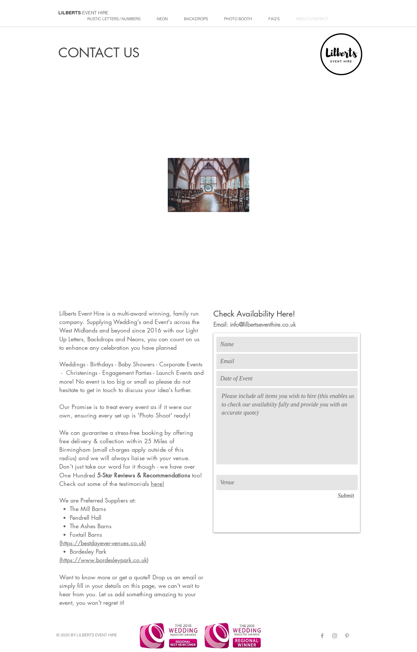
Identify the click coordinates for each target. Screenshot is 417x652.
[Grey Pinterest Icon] (347, 635)
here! (157, 484)
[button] (196, 18)
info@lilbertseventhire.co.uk (263, 324)
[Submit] (346, 496)
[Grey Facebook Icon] (322, 635)
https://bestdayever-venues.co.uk (102, 543)
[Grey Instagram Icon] (334, 635)
